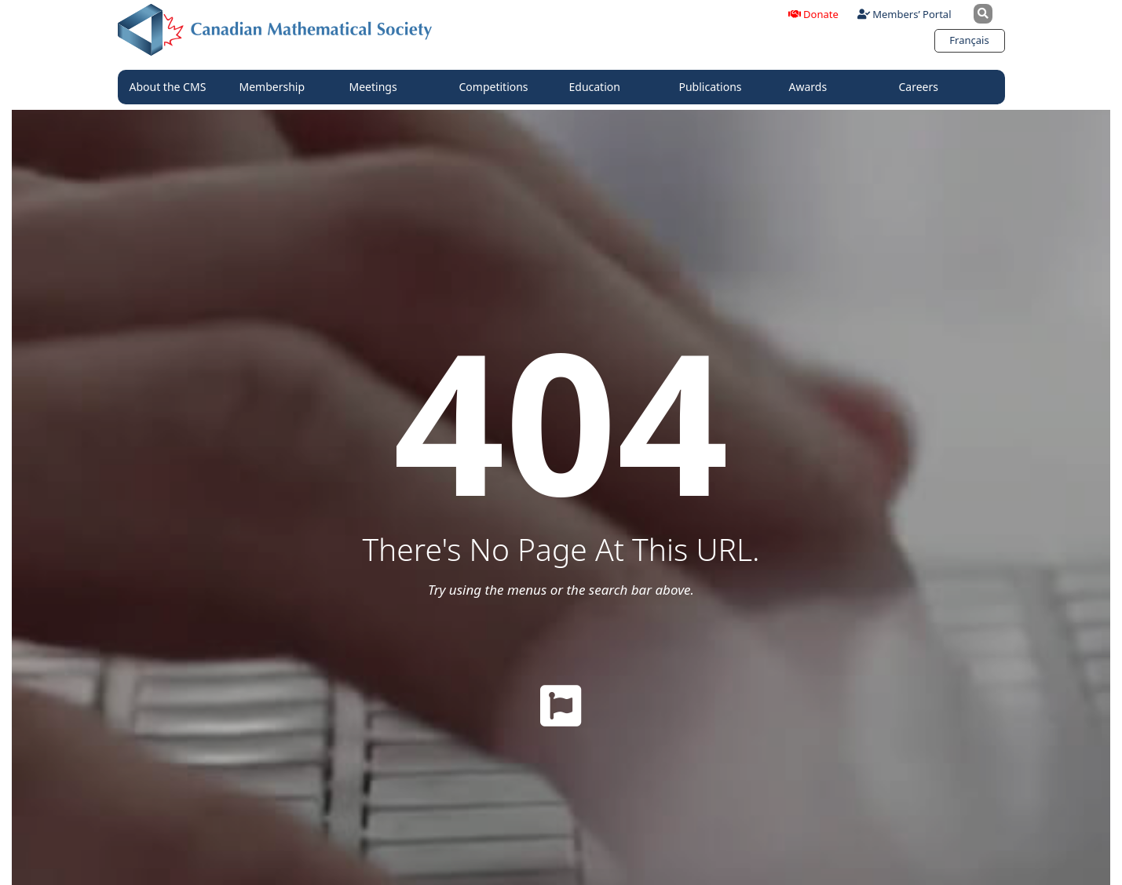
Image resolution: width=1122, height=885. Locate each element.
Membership (276, 87)
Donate (813, 14)
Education (598, 87)
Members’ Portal (904, 14)
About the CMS (172, 87)
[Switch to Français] (969, 40)
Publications (714, 87)
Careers (922, 87)
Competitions (497, 87)
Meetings (377, 87)
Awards (812, 87)
